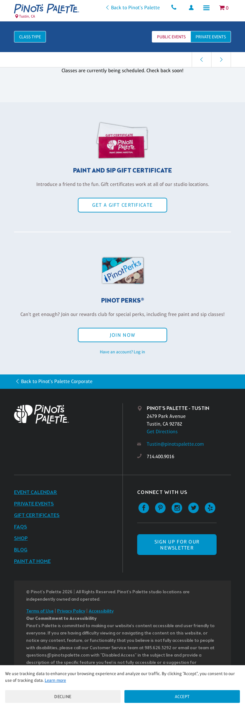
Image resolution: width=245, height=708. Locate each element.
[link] (201, 59)
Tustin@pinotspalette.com (175, 444)
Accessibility (101, 611)
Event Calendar (35, 492)
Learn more (55, 680)
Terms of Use (40, 611)
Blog (20, 550)
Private (211, 36)
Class (30, 36)
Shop (21, 538)
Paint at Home (32, 561)
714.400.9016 (160, 456)
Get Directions (162, 431)
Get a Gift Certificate (122, 205)
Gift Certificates (37, 515)
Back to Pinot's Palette (135, 7)
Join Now (122, 335)
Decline (62, 696)
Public (171, 36)
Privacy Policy (71, 611)
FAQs (20, 527)
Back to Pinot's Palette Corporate (57, 381)
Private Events (34, 504)
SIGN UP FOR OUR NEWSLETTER (176, 545)
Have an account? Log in (122, 351)
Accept (182, 696)
